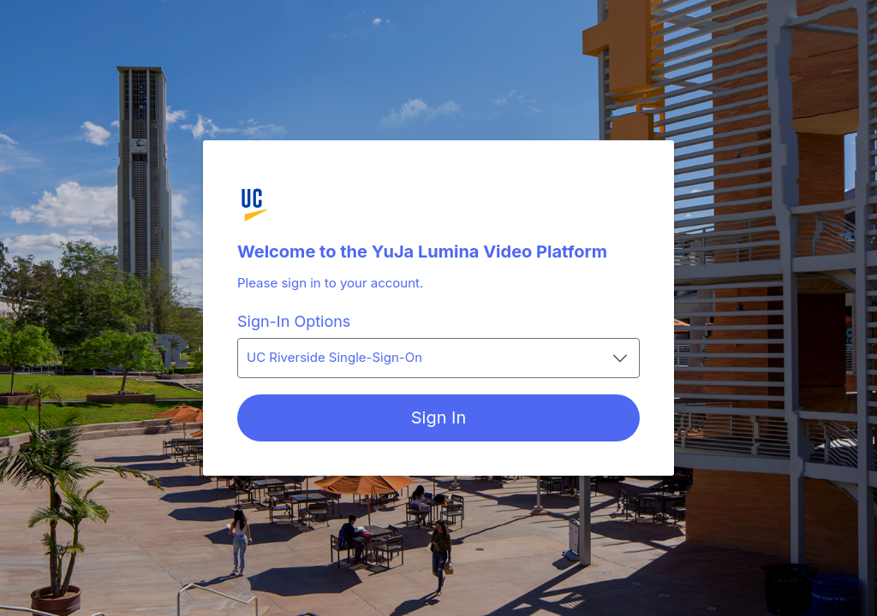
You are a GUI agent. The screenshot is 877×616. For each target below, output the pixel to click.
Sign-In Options (293, 321)
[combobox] (438, 358)
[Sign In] (438, 417)
